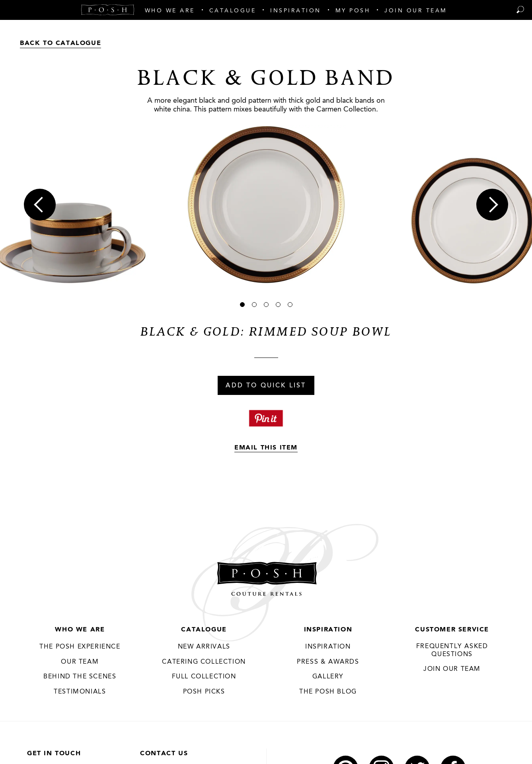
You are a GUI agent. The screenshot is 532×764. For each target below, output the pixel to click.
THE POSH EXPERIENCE (79, 647)
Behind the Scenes (79, 677)
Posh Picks (204, 692)
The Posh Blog (328, 692)
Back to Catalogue (60, 43)
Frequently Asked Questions (452, 650)
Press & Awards (328, 662)
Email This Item (266, 448)
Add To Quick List (266, 386)
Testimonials (80, 692)
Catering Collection (204, 662)
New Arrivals (204, 647)
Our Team (80, 662)
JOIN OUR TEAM (452, 669)
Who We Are (80, 630)
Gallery (328, 677)
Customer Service (452, 630)
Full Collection (204, 677)
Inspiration (328, 630)
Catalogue (203, 630)
